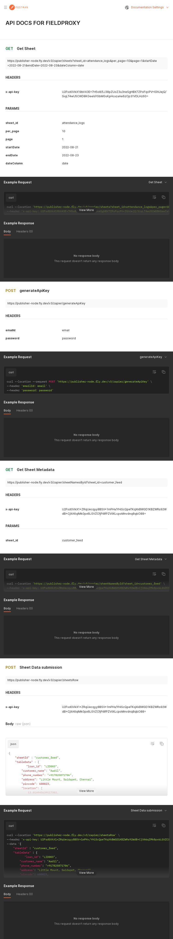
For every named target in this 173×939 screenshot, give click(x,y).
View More (86, 209)
